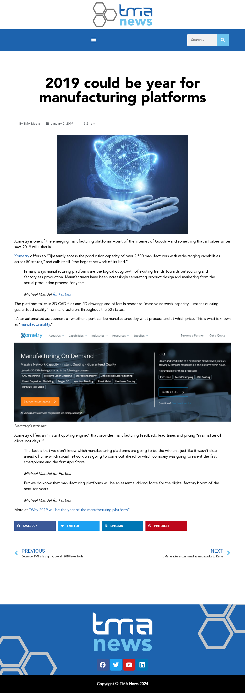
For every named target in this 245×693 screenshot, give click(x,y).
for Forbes (62, 294)
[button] (94, 40)
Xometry (21, 256)
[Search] (223, 40)
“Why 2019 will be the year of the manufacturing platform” (79, 510)
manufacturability (35, 325)
